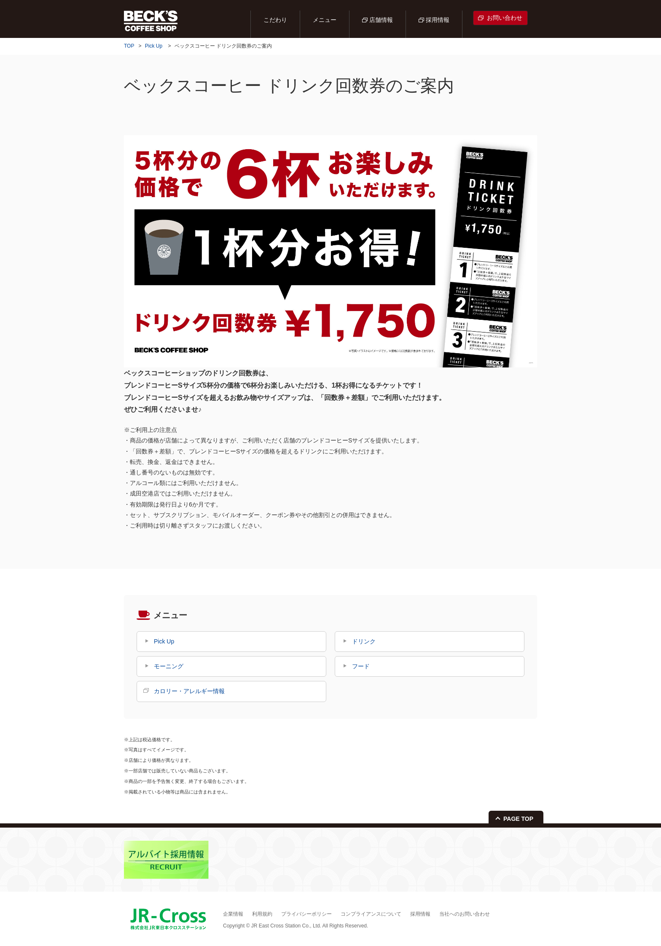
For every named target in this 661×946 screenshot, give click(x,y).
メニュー (324, 19)
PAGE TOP (518, 818)
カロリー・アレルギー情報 (189, 691)
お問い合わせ (504, 17)
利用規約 (262, 914)
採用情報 (437, 19)
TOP (129, 46)
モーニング (168, 666)
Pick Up (153, 46)
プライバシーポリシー (306, 914)
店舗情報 (381, 19)
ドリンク (364, 641)
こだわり (275, 19)
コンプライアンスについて (371, 914)
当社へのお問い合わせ (464, 914)
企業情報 (233, 914)
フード (361, 666)
